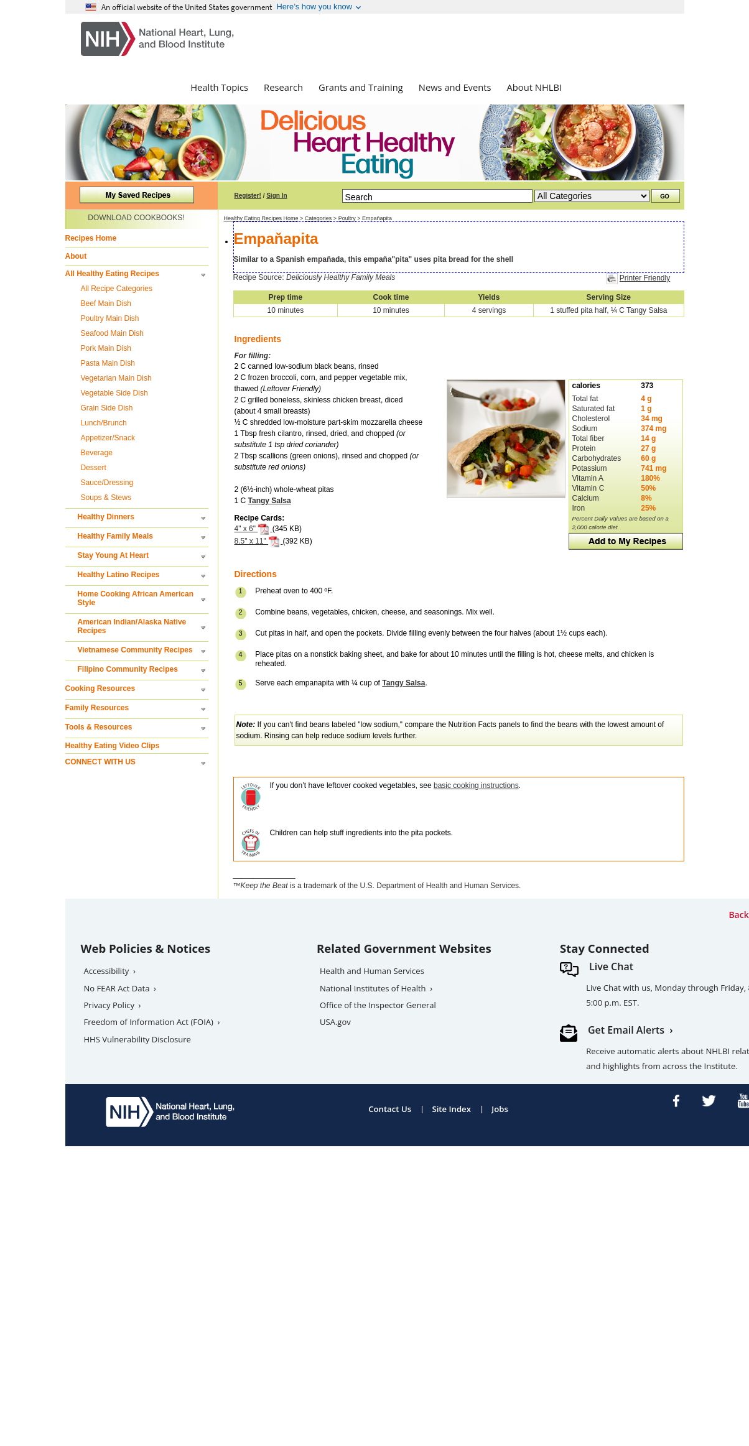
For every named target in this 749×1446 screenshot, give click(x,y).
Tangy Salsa (269, 500)
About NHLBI (534, 87)
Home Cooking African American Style (135, 598)
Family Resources (97, 707)
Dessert (93, 467)
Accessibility (106, 970)
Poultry (347, 218)
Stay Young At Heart (113, 555)
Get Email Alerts (626, 1030)
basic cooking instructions (476, 785)
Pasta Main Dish (108, 363)
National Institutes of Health (373, 988)
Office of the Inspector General (378, 1005)
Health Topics (219, 87)
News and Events (455, 87)
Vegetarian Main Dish (116, 378)
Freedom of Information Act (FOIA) (148, 1021)
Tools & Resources (99, 727)
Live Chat (611, 966)
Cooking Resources (100, 688)
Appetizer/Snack (108, 437)
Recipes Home (91, 238)
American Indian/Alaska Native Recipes (132, 626)
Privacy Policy (109, 1005)
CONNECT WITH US (100, 762)
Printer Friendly (645, 278)
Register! (248, 195)
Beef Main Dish (106, 303)
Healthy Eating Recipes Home (261, 218)
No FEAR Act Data (117, 988)
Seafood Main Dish (112, 333)
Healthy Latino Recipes (119, 574)
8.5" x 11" (259, 541)
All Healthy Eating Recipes (112, 273)
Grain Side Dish (107, 408)
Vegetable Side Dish (114, 393)
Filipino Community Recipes (128, 669)
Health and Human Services (372, 970)
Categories (318, 218)
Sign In (276, 195)
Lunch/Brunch (104, 423)
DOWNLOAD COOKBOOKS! (136, 217)
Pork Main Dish (106, 348)
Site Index (451, 1109)
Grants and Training (361, 87)
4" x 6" (253, 528)
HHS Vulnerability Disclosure (137, 1039)
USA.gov (335, 1021)
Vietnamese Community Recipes (135, 650)
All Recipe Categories (116, 288)
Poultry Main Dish (110, 318)
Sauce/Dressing (107, 482)
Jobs (499, 1109)
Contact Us (389, 1109)
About (76, 256)
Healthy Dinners (106, 516)
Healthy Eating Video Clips (112, 745)
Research (283, 87)
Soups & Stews (106, 497)
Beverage (97, 452)
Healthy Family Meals (115, 536)
